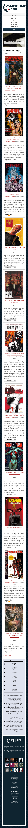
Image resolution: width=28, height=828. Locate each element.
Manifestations (14, 782)
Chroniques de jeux (15, 779)
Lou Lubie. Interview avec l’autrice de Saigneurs (14, 703)
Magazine (14, 678)
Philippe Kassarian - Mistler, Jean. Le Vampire (14, 721)
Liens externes (14, 22)
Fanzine (14, 673)
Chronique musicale (14, 787)
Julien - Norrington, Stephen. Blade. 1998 (14, 725)
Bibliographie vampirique (14, 793)
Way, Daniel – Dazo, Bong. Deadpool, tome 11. (14, 580)
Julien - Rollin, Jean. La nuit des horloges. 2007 (14, 731)
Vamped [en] (15, 801)
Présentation (14, 18)
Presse (14, 20)
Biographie (14, 668)
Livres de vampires (7, 90)
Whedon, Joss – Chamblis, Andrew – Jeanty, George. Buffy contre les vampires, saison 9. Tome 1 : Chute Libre (14, 635)
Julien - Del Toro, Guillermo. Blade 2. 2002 (14, 724)
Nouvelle (14, 681)
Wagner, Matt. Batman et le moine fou (14, 527)
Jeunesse (14, 676)
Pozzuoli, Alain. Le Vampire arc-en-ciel (14, 700)
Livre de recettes (14, 677)
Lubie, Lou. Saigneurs (14, 709)
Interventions (14, 24)
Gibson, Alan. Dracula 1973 (14, 702)
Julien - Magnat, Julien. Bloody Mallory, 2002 (14, 726)
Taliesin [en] (15, 798)
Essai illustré (14, 672)
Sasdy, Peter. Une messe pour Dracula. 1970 (14, 706)
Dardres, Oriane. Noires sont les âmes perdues (14, 711)
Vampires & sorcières (14, 803)
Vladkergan (13, 90)
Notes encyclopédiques (14, 784)
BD (14, 664)
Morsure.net (14, 797)
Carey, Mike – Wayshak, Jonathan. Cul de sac (14, 704)
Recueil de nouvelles (14, 682)
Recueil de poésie (14, 684)
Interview (14, 783)
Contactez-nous (14, 26)
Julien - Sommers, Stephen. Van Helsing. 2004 (14, 727)
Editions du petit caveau (14, 794)
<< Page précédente (7, 655)
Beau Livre (14, 665)
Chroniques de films (14, 778)
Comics (14, 669)
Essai (14, 671)
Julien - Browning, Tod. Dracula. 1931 (14, 722)
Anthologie (14, 663)
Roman (14, 685)
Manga (14, 680)
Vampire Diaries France (14, 802)
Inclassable (14, 675)
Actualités (14, 788)
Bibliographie (14, 667)
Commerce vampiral (14, 786)
